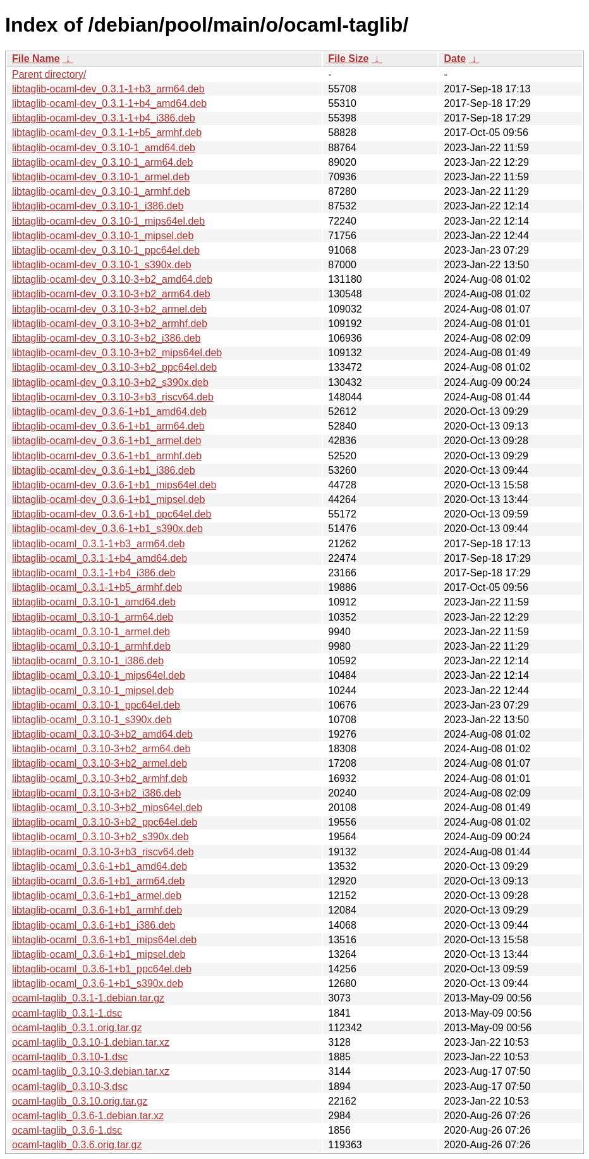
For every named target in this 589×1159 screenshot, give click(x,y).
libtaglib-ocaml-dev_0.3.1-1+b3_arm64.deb (108, 89)
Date (455, 58)
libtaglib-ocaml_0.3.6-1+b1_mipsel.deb (98, 954)
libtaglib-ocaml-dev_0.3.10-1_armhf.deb (101, 191)
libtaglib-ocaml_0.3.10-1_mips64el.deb (98, 675)
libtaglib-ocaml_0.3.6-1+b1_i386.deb (93, 925)
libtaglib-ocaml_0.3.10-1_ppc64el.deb (96, 705)
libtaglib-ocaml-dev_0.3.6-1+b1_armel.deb (106, 440)
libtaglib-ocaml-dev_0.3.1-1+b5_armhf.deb (107, 132)
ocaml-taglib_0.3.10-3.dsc (70, 1086)
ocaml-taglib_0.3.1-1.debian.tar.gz (88, 998)
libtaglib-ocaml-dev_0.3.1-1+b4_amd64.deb (109, 103)
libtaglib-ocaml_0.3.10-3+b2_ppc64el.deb (104, 822)
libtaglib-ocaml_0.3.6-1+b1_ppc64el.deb (101, 969)
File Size (348, 58)
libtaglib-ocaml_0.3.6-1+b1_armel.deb (96, 895)
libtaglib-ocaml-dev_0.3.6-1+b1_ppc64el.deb (111, 514)
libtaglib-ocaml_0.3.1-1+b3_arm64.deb (98, 543)
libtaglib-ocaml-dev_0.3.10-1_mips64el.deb (108, 221)
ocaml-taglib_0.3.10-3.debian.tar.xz (90, 1071)
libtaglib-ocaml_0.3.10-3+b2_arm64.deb (101, 748)
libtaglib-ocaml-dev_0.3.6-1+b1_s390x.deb (107, 528)
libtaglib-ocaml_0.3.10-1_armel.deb (91, 631)
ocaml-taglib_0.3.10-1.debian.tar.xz (90, 1042)
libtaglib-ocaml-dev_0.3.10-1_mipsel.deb (102, 235)
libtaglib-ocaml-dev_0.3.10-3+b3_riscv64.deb (113, 397)
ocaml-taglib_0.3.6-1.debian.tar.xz (88, 1115)
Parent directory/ (49, 74)
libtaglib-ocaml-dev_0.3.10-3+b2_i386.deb (106, 338)
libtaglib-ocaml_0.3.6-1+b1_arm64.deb (98, 881)
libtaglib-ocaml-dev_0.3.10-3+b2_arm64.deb (111, 293)
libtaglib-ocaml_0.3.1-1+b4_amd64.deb (99, 558)
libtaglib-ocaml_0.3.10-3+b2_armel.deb (99, 763)
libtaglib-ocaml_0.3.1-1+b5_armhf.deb (97, 587)
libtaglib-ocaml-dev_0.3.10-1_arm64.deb (102, 162)
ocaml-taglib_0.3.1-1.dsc (67, 1013)
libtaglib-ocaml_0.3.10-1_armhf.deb (91, 646)
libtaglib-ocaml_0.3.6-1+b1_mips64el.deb (104, 939)
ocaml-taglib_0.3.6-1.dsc (67, 1130)
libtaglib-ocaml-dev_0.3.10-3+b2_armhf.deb (109, 323)
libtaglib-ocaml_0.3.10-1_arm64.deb (92, 617)
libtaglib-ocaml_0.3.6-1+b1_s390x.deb (97, 983)
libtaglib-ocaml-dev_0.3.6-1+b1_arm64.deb (108, 426)
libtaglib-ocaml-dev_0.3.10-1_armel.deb (101, 176)
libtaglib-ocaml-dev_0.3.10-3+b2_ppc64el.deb (114, 367)
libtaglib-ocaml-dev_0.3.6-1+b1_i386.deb (103, 470)
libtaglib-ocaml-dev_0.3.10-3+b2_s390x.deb (110, 382)
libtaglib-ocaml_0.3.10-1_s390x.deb (92, 719)
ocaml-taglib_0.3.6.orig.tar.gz (77, 1144)
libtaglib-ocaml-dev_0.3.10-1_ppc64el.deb (106, 250)
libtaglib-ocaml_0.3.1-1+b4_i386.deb (93, 572)
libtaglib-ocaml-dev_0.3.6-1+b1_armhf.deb (107, 455)
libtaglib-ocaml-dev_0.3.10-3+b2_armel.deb (109, 309)
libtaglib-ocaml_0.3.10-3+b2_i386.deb (96, 793)
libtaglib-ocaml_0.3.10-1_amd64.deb (94, 602)
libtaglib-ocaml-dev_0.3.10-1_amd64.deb (103, 147)
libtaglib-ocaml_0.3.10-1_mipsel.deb (93, 690)
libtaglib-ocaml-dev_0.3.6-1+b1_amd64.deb (109, 411)
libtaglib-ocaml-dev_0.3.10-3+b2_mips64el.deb (117, 352)
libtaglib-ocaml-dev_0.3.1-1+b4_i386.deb (103, 118)
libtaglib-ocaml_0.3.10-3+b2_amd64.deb (102, 734)
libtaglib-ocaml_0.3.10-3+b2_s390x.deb (100, 836)
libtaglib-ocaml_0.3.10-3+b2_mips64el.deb (107, 807)
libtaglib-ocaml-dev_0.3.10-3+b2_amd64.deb (112, 279)
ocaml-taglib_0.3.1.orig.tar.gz (77, 1027)
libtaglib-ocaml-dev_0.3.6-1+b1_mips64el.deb (114, 485)
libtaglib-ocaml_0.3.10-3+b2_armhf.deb (100, 778)
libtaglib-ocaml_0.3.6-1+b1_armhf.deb (97, 910)
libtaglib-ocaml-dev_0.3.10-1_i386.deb (97, 206)
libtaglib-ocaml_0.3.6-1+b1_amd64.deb (99, 866)
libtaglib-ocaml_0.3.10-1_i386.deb (88, 660)
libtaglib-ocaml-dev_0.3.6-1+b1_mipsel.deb (108, 499)
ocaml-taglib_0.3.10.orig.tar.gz (79, 1101)
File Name (36, 58)
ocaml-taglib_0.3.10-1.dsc (70, 1056)
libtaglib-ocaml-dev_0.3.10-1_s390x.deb (101, 264)
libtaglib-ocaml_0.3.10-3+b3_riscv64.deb (103, 851)
